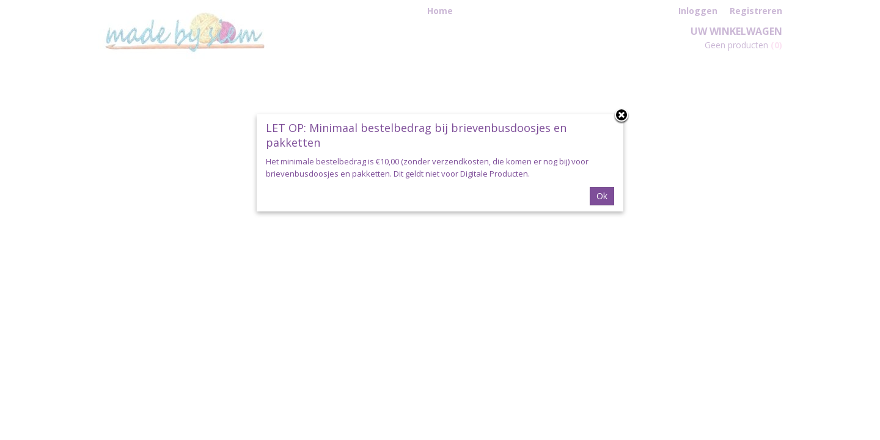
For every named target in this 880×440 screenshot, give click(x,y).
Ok (601, 196)
